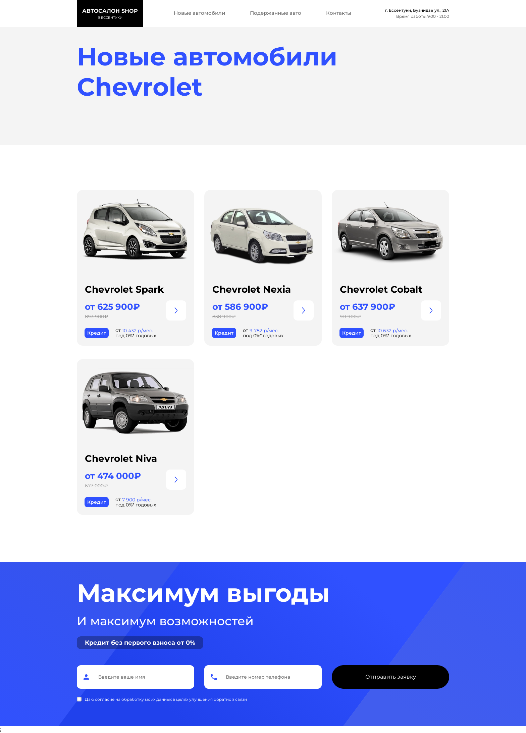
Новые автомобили (199, 13)
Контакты (338, 13)
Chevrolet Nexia (251, 289)
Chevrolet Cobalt (381, 289)
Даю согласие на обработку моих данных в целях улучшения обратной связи (166, 699)
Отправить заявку (390, 677)
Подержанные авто (275, 13)
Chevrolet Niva (121, 458)
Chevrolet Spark (124, 289)
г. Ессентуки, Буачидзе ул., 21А (417, 10)
